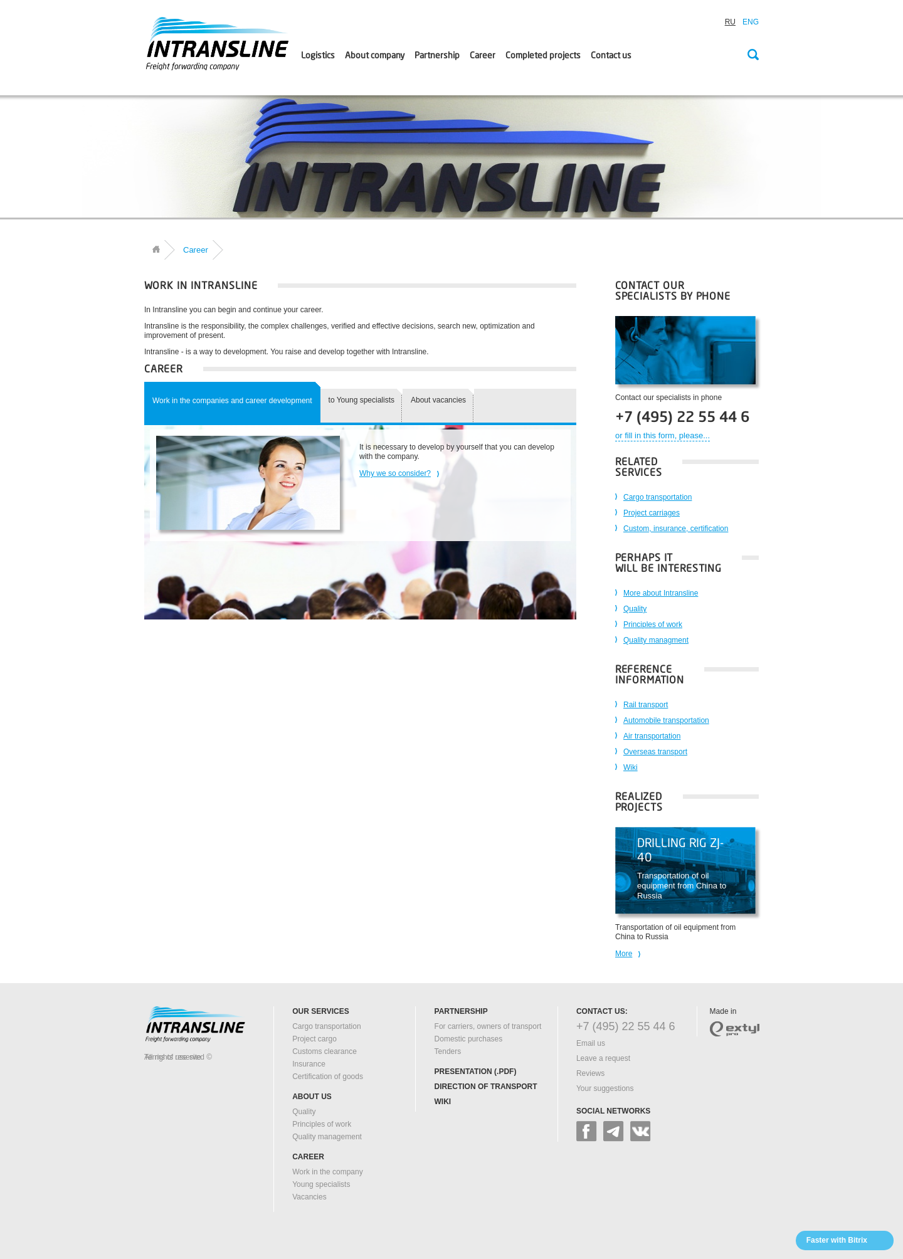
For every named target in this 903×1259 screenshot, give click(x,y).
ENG (750, 22)
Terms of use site (172, 1057)
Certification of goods (327, 1076)
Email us (590, 1043)
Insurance (308, 1064)
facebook (586, 1131)
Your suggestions (605, 1088)
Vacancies (309, 1197)
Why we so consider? (395, 473)
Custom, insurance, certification (675, 528)
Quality (635, 608)
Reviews (590, 1073)
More (623, 953)
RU (730, 22)
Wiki (630, 767)
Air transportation (651, 736)
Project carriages (651, 512)
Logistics (318, 55)
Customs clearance (324, 1051)
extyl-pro (734, 1028)
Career (482, 55)
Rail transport (645, 704)
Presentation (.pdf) (476, 1071)
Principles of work (652, 624)
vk (640, 1131)
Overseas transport (655, 751)
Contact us (611, 55)
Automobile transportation (666, 720)
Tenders (448, 1051)
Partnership (437, 55)
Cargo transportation (657, 497)
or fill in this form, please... (662, 435)
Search (752, 56)
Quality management (327, 1136)
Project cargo (314, 1039)
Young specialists (321, 1184)
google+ (613, 1131)
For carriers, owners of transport (488, 1026)
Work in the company (327, 1171)
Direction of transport (486, 1086)
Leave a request (603, 1058)
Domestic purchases (469, 1039)
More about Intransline (660, 593)
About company (374, 55)
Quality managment (656, 640)
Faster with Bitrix (836, 1240)
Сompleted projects (543, 55)
